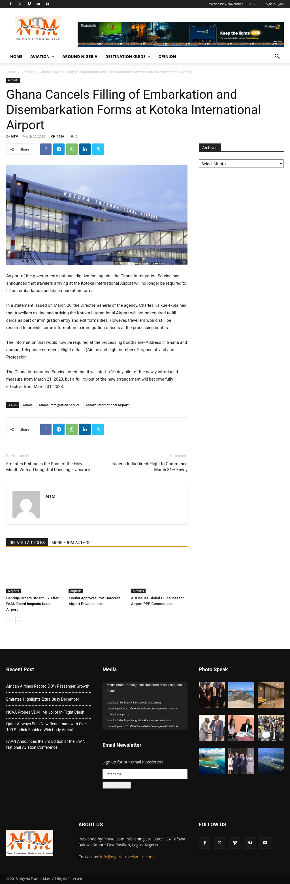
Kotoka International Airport (107, 405)
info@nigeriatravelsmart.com (127, 856)
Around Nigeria (79, 56)
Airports (27, 72)
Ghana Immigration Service (59, 405)
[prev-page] (9, 620)
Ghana (28, 405)
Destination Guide (127, 56)
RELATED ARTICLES (27, 542)
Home (16, 56)
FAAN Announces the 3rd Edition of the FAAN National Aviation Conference (45, 744)
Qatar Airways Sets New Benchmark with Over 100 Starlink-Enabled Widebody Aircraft (46, 727)
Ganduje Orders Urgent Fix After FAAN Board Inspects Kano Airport (32, 603)
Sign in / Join (275, 4)
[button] (277, 57)
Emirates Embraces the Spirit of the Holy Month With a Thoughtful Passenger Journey (48, 466)
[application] (145, 706)
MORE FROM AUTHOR (71, 542)
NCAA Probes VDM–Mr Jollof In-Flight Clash (45, 712)
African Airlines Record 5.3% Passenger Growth (47, 686)
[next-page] (18, 620)
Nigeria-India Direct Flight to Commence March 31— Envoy (149, 466)
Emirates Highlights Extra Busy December (42, 699)
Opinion (167, 56)
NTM (14, 136)
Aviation (42, 56)
